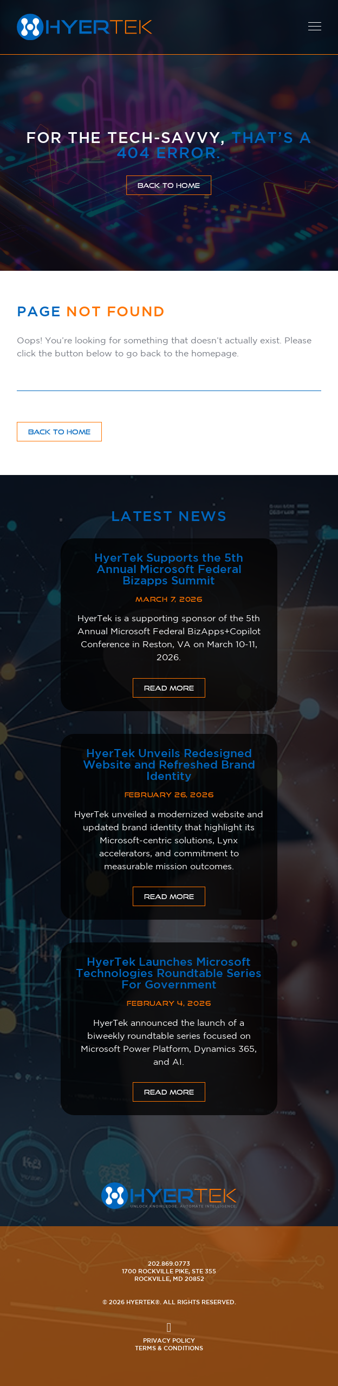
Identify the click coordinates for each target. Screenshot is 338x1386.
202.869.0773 (169, 1263)
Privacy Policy (169, 1340)
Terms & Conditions (169, 1347)
